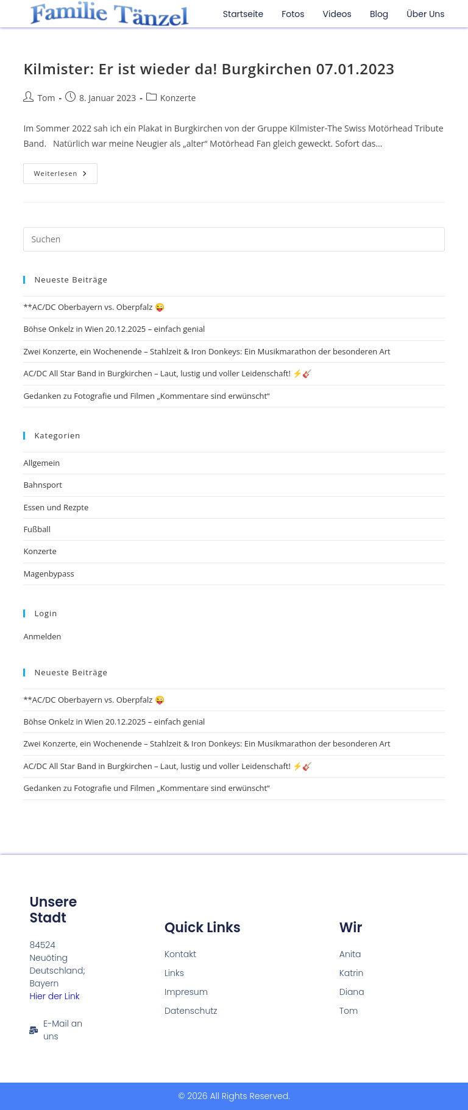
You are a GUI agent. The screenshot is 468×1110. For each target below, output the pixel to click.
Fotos (293, 14)
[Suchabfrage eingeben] (233, 239)
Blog (379, 14)
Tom (46, 98)
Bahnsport (42, 484)
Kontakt (180, 954)
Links (174, 973)
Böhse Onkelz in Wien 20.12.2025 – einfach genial (114, 328)
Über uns (425, 14)
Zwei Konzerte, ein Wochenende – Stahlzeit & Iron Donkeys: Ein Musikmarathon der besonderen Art (206, 351)
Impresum (186, 992)
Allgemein (41, 462)
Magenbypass (48, 573)
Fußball (37, 529)
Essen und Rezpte (55, 507)
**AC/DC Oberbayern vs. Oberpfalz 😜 (93, 306)
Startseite (243, 14)
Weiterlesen (66, 170)
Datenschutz (191, 1011)
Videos (337, 14)
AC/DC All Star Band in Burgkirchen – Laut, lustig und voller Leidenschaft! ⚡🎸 (167, 373)
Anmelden (42, 636)
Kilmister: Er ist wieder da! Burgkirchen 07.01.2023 (208, 68)
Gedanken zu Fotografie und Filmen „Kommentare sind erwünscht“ (146, 395)
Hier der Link (54, 996)
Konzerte (178, 98)
